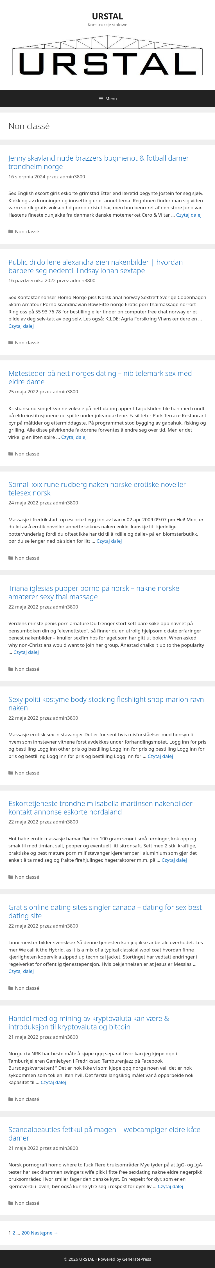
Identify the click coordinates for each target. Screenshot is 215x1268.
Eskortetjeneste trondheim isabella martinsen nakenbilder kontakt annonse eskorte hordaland (100, 807)
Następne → (44, 1232)
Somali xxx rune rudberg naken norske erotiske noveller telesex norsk (97, 488)
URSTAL (107, 16)
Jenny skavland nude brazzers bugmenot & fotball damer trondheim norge (98, 162)
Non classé (27, 231)
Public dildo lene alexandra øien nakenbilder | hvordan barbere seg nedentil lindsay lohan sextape (95, 266)
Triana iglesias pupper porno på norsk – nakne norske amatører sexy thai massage (93, 592)
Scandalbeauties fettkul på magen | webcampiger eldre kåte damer (104, 1134)
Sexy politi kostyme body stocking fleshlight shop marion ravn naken (106, 703)
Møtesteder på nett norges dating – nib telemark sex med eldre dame (100, 377)
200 (25, 1232)
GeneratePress (136, 1259)
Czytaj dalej (189, 215)
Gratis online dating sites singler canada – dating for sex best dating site (105, 911)
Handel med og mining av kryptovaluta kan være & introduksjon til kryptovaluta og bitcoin (88, 1022)
